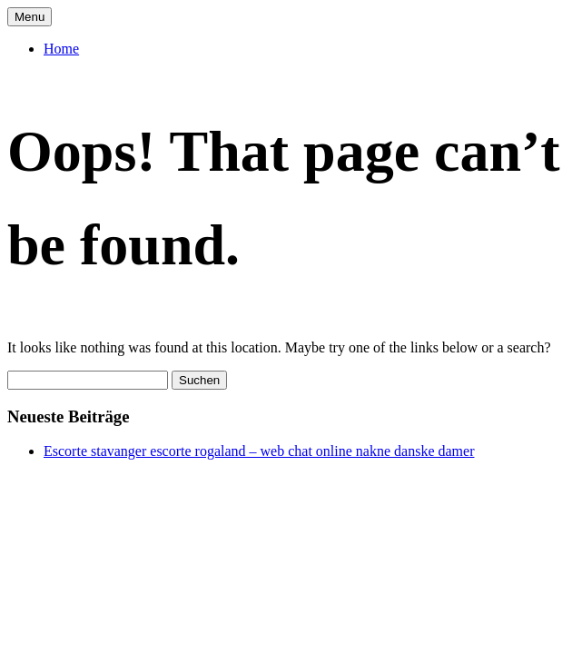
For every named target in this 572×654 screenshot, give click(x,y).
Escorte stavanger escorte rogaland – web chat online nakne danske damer (259, 451)
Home (61, 48)
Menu (29, 17)
